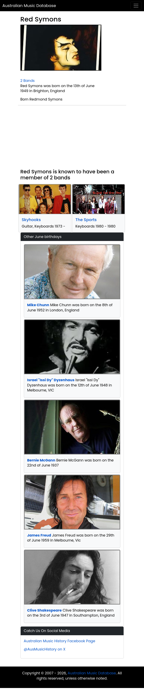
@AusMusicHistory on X (44, 649)
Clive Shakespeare (44, 610)
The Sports (86, 220)
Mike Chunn (38, 304)
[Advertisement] (72, 139)
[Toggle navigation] (136, 6)
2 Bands (27, 80)
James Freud (39, 535)
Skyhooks (31, 220)
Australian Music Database (29, 5)
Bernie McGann (41, 460)
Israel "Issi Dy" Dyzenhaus (51, 379)
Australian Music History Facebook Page (59, 640)
